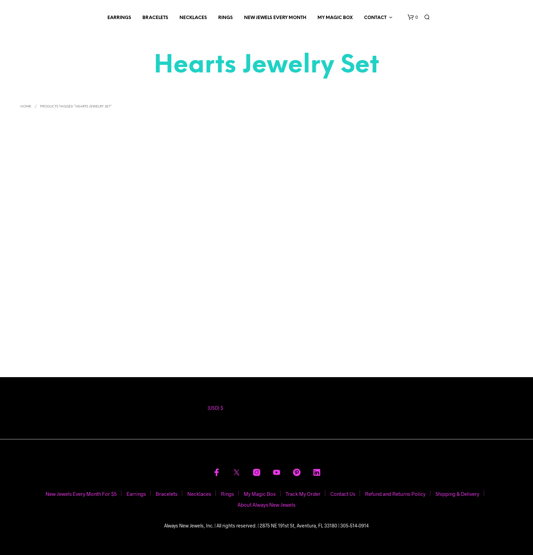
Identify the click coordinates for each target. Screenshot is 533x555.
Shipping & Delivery (457, 494)
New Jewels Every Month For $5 (81, 494)
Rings (225, 18)
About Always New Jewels (266, 505)
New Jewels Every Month (275, 18)
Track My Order (303, 494)
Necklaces (193, 18)
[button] (413, 17)
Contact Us (342, 494)
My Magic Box (335, 18)
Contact (375, 18)
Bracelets (155, 18)
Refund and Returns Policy (395, 494)
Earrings (119, 18)
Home (25, 106)
